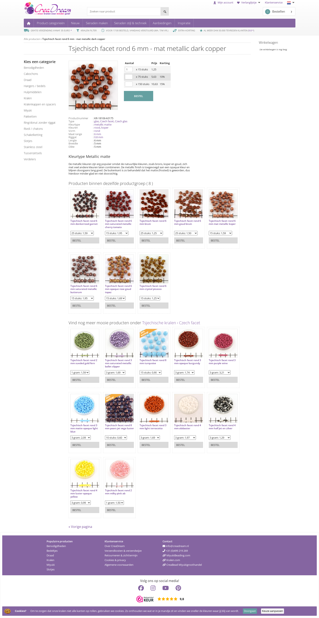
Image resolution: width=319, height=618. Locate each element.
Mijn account (223, 2)
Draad (50, 555)
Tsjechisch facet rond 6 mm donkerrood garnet (84, 222)
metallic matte (102, 124)
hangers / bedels (35, 86)
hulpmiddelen (33, 92)
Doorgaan (250, 611)
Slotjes (51, 569)
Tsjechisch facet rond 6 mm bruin (153, 222)
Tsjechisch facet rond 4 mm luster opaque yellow (83, 493)
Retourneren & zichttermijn (121, 555)
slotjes (28, 141)
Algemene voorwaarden (119, 565)
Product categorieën (51, 23)
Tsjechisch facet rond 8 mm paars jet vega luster (119, 427)
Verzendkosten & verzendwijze (123, 550)
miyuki (28, 110)
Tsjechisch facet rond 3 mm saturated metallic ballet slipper (118, 363)
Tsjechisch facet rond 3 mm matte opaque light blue (84, 428)
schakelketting (33, 135)
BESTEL (138, 96)
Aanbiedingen (162, 23)
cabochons (31, 74)
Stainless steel (33, 147)
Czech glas (121, 121)
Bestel (76, 240)
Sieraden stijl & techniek (130, 23)
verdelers (30, 159)
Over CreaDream (115, 546)
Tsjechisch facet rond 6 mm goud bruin (187, 222)
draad (27, 80)
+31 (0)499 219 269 (175, 550)
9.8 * (251, 30)
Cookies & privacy (115, 560)
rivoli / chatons (33, 129)
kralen (28, 98)
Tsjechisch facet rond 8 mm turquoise (153, 362)
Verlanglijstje (249, 2)
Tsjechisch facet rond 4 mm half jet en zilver (222, 427)
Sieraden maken (97, 23)
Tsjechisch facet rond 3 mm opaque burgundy (187, 362)
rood (97, 127)
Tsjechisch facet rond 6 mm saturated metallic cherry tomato (118, 224)
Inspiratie (184, 23)
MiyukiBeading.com (176, 555)
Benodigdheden (56, 546)
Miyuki (51, 565)
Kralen (50, 560)
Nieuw (75, 23)
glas (96, 121)
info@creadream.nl (176, 546)
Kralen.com (171, 560)
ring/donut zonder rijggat (40, 122)
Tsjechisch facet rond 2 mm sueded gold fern (83, 362)
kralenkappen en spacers (40, 104)
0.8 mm (98, 137)
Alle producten (32, 39)
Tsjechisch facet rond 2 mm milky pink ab (118, 492)
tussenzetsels (33, 153)
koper (104, 127)
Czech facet (107, 121)
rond (97, 131)
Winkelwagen (268, 42)
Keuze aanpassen (272, 611)
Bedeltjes (52, 550)
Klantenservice (274, 2)
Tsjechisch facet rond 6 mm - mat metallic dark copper (73, 39)
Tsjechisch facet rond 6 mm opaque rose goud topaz (118, 289)
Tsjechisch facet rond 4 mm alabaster (187, 427)
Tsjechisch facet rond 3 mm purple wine (222, 362)
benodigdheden (34, 68)
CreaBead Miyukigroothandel (182, 565)
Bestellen (275, 11)
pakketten (30, 116)
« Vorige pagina (80, 526)
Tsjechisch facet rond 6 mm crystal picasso (153, 287)
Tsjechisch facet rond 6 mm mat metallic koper (222, 222)
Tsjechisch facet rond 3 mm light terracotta (153, 427)
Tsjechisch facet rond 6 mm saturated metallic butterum (83, 289)
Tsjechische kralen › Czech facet (171, 322)
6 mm (97, 134)
